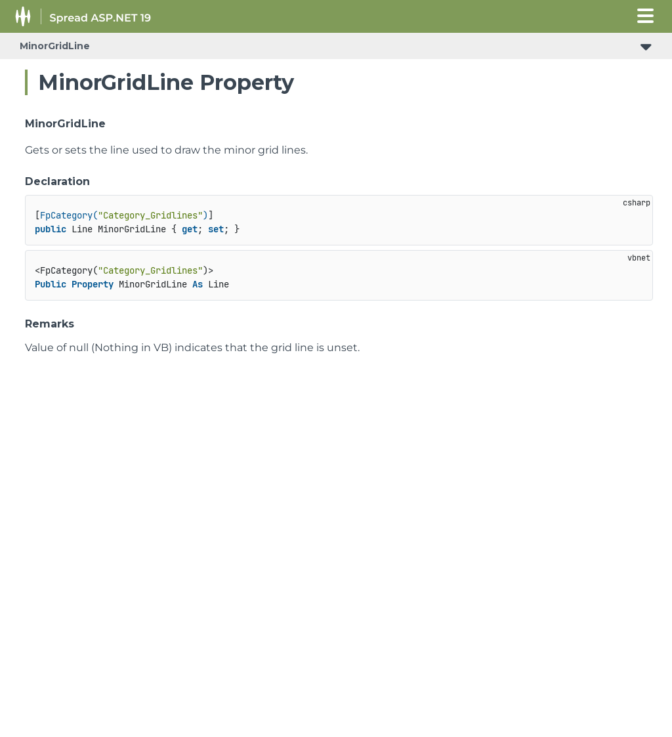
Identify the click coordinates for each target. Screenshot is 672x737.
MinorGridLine (55, 46)
